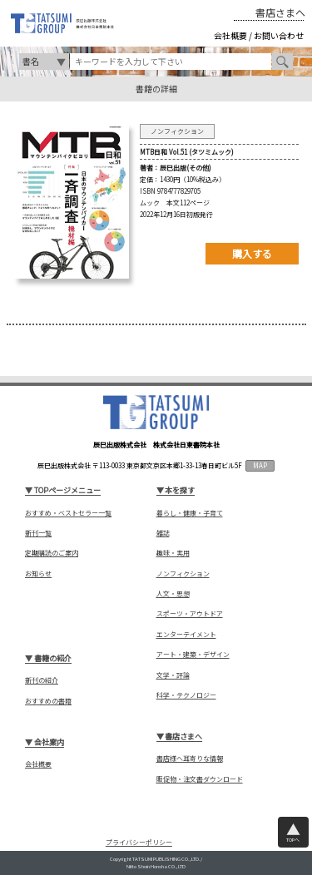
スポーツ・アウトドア (189, 613)
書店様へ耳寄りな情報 (189, 758)
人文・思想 (173, 593)
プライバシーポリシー (139, 842)
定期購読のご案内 (51, 553)
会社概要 (230, 36)
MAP (260, 465)
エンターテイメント (186, 634)
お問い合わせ (279, 36)
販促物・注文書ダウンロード (199, 779)
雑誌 (163, 533)
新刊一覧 (38, 533)
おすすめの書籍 (48, 701)
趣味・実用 (173, 553)
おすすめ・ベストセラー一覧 (68, 513)
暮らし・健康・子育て (189, 513)
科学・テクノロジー (186, 695)
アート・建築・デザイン (193, 654)
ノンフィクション (183, 573)
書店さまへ (280, 12)
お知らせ (38, 573)
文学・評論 (173, 675)
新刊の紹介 (41, 680)
